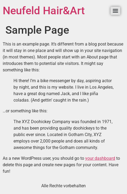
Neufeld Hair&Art (44, 10)
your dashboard (100, 158)
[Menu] (115, 11)
